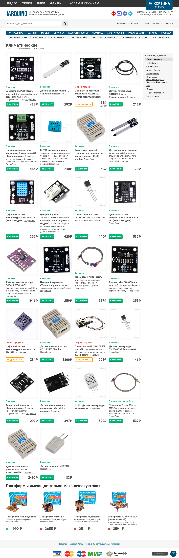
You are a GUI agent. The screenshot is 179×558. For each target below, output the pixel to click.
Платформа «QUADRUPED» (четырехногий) (122, 518)
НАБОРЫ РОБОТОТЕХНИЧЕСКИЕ (134, 37)
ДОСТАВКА (157, 23)
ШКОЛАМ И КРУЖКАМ (83, 3)
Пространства (152, 74)
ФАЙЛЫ (56, 3)
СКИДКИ (169, 23)
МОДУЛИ (45, 33)
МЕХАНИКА (97, 33)
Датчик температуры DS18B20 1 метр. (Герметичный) (120, 94)
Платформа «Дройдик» (87, 516)
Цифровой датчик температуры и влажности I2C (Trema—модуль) (123, 217)
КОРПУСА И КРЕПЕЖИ (19, 37)
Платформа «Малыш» (52, 516)
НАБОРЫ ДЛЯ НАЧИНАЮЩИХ (104, 37)
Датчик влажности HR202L (55, 466)
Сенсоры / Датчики (22, 48)
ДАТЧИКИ (32, 33)
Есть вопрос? (160, 554)
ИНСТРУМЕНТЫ (39, 37)
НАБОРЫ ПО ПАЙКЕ (79, 37)
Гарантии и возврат (68, 544)
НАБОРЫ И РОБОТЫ (78, 33)
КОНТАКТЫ (133, 23)
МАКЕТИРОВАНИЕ (115, 33)
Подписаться (83, 104)
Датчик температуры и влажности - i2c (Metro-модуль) (53, 408)
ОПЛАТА (145, 23)
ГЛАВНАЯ (9, 48)
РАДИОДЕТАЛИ (136, 33)
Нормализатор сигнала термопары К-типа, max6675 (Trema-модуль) (21, 153)
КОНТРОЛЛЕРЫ (15, 33)
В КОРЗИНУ (12, 104)
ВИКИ (41, 3)
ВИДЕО (12, 3)
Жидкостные (152, 96)
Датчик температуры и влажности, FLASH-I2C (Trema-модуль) (87, 93)
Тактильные (152, 63)
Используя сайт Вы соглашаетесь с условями (99, 544)
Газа (148, 85)
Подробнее (30, 99)
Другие (149, 89)
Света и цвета (152, 66)
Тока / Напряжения (155, 93)
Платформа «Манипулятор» (21, 516)
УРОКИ (27, 3)
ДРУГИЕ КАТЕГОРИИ (160, 37)
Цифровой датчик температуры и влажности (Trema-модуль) (20, 217)
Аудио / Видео (153, 70)
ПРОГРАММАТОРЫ (58, 37)
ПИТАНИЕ (152, 33)
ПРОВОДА (166, 33)
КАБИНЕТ (121, 23)
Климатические (154, 59)
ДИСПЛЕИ (59, 33)
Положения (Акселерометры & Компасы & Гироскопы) (157, 79)
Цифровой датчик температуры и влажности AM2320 (20, 349)
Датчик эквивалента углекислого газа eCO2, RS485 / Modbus (18, 469)
